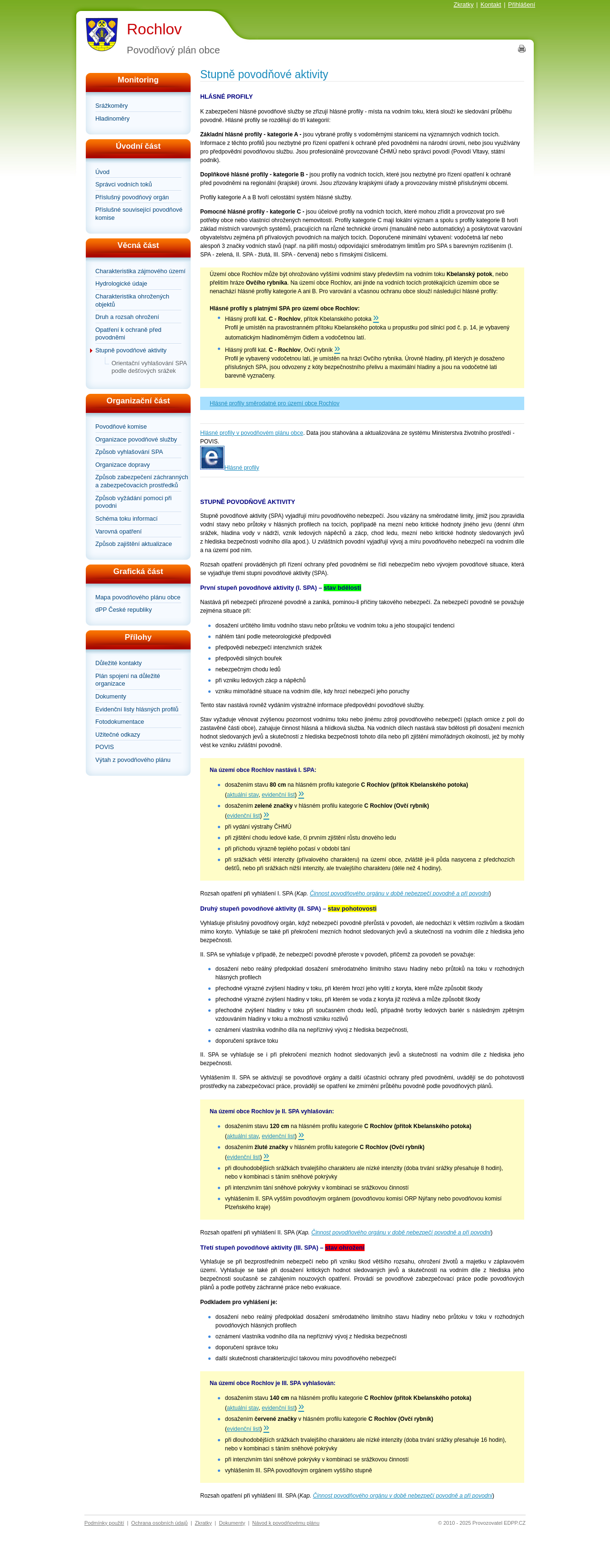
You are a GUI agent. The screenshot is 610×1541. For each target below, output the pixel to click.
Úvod (102, 171)
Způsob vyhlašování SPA (129, 451)
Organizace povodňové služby (136, 439)
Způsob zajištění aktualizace (133, 543)
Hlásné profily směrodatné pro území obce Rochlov (274, 403)
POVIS (104, 746)
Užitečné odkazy (117, 734)
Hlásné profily (241, 467)
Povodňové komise (121, 426)
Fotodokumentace (119, 721)
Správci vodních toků (123, 184)
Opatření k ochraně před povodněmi (128, 333)
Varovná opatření (118, 531)
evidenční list (278, 794)
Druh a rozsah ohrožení (127, 316)
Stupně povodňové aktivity (130, 350)
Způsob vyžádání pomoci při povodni (133, 502)
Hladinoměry (112, 118)
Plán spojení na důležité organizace (127, 680)
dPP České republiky (123, 609)
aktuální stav (242, 794)
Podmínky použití (104, 1523)
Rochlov (154, 29)
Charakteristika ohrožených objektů (132, 300)
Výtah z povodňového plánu (133, 759)
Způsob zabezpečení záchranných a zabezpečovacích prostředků (141, 481)
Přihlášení (521, 4)
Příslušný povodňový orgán (132, 197)
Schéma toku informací (126, 518)
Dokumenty (110, 696)
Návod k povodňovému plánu (285, 1523)
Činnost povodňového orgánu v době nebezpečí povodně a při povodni (399, 893)
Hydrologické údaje (121, 283)
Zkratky (464, 4)
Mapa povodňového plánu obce (138, 597)
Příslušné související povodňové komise (139, 213)
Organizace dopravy (122, 464)
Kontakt (490, 4)
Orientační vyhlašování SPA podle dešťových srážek (149, 367)
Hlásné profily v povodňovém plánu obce (251, 433)
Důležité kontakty (118, 663)
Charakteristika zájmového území (140, 271)
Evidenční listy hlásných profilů (136, 709)
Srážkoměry (111, 105)
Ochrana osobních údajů (159, 1523)
